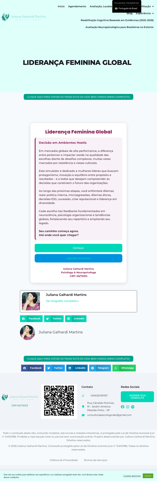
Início (61, 6)
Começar (78, 248)
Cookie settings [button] (131, 476)
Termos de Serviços (95, 460)
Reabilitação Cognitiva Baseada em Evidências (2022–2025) (117, 20)
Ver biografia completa (61, 301)
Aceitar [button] (148, 476)
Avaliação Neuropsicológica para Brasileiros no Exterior (120, 27)
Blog (129, 13)
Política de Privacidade (64, 460)
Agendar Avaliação (78, 258)
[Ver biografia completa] (78, 301)
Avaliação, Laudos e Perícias (107, 6)
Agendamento (77, 6)
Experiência (145, 13)
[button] (31, 318)
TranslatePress (132, 3)
